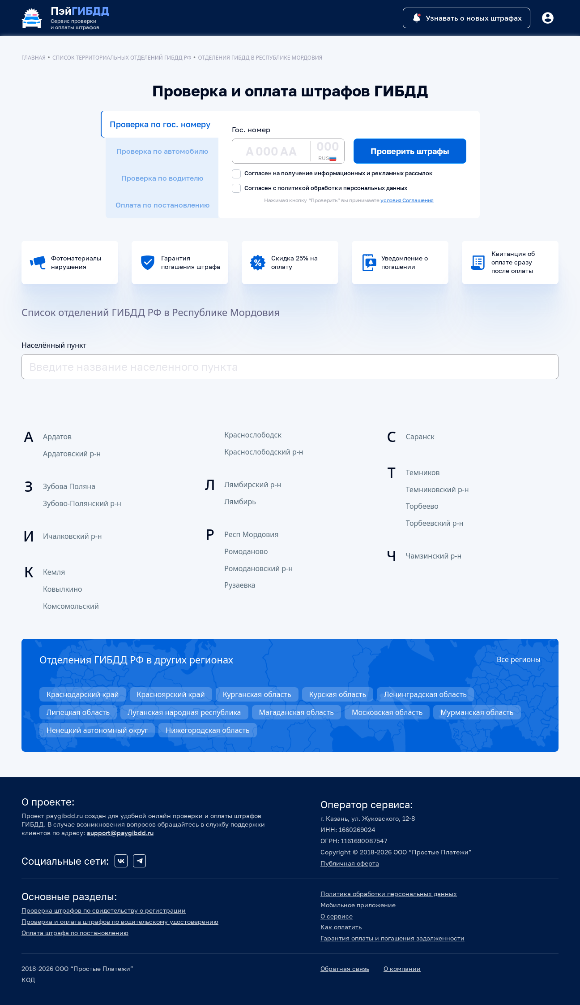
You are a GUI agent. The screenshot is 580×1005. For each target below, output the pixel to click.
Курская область (337, 694)
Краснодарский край (83, 694)
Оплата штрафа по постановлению (74, 932)
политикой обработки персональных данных (342, 187)
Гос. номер (251, 129)
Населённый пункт (53, 345)
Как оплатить (341, 927)
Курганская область (257, 694)
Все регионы (519, 659)
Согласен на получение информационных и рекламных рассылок (332, 173)
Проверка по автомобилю (162, 151)
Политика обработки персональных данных (388, 893)
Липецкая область (78, 712)
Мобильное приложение (358, 905)
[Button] (548, 17)
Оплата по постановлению (162, 204)
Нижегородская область (207, 730)
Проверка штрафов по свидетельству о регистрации (103, 910)
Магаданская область (296, 712)
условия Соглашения (407, 200)
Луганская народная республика (184, 712)
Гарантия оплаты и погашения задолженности (392, 938)
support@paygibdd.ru (120, 832)
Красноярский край (171, 694)
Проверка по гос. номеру (160, 124)
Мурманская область (476, 712)
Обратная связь (344, 968)
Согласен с (319, 188)
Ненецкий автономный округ (97, 730)
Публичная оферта (349, 863)
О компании (402, 968)
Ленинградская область (425, 694)
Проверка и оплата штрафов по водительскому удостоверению (119, 921)
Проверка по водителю (162, 177)
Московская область (387, 712)
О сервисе (336, 916)
